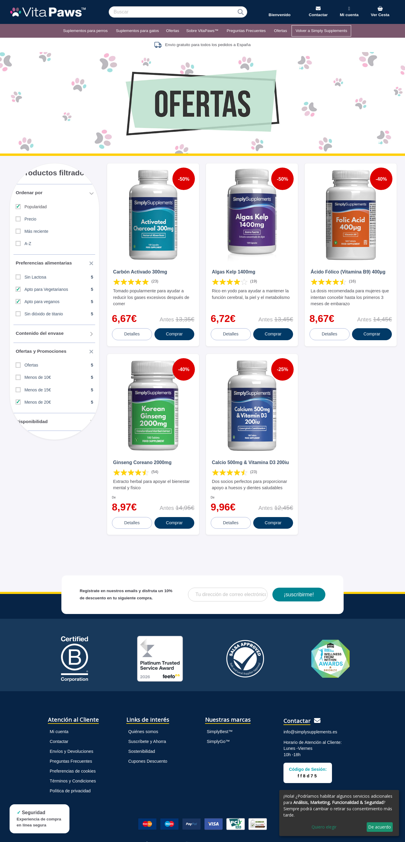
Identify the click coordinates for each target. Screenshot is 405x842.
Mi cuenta (59, 720)
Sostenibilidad (141, 739)
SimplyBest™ (220, 720)
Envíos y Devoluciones (71, 739)
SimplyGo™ (218, 729)
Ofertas (172, 30)
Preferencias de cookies (73, 759)
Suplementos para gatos (137, 30)
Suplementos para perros (85, 30)
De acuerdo (379, 827)
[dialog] (339, 813)
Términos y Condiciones (73, 769)
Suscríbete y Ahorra (147, 729)
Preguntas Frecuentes (246, 30)
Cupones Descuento (147, 749)
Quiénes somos (143, 720)
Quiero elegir (324, 827)
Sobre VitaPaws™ (202, 30)
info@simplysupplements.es (310, 720)
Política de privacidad (70, 779)
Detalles (132, 328)
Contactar (59, 729)
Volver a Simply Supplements (321, 30)
